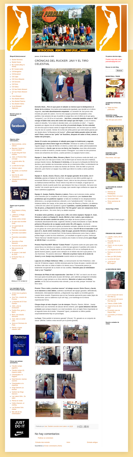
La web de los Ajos (18, 166)
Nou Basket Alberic (18, 99)
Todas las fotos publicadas (112, 108)
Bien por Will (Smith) (114, 256)
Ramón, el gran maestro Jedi (17, 328)
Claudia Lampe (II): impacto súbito (18, 371)
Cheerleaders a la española (18, 384)
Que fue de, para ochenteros (17, 176)
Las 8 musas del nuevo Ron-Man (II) (115, 300)
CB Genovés (16, 82)
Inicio (68, 442)
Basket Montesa (17, 60)
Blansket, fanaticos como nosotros (18, 149)
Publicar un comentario (45, 438)
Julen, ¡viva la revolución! (16, 307)
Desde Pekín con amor (115, 196)
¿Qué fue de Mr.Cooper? (112, 262)
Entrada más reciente (42, 442)
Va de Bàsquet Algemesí (17, 107)
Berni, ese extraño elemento (18, 315)
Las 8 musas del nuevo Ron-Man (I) (115, 295)
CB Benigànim (16, 71)
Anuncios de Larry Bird (19, 246)
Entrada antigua (92, 442)
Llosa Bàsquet (16, 96)
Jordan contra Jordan (19, 219)
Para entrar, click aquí (113, 157)
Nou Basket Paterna (18, 101)
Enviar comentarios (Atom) (53, 446)
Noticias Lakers (17, 168)
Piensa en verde (17, 401)
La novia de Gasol (114, 259)
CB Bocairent (16, 74)
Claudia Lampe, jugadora (17, 367)
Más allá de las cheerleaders (17, 412)
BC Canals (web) (17, 69)
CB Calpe (15, 77)
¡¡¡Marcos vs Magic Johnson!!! (18, 215)
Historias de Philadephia (111, 192)
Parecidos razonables (19, 230)
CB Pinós (15, 84)
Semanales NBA (113, 199)
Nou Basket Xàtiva (18, 104)
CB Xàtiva (15, 87)
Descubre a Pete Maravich (17, 242)
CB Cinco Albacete (18, 79)
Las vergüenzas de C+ (115, 250)
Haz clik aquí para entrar (114, 120)
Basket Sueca (16, 62)
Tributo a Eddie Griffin (115, 303)
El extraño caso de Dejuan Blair (114, 311)
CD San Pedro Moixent (19, 89)
